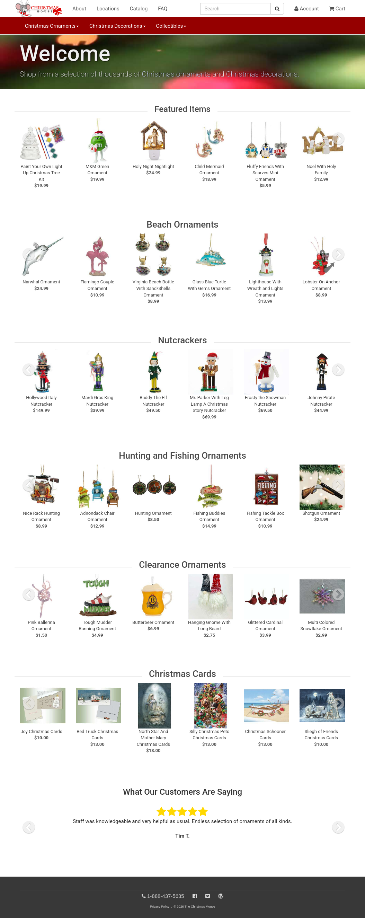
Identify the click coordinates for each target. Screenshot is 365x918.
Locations (108, 9)
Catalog (139, 9)
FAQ (162, 9)
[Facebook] (195, 896)
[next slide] (338, 138)
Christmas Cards (182, 674)
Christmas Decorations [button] (117, 26)
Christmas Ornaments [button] (52, 26)
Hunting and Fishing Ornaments (182, 455)
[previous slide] (29, 138)
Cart (337, 9)
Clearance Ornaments (182, 564)
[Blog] (220, 896)
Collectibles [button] (171, 26)
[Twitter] (207, 896)
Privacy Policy (159, 906)
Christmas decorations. (262, 74)
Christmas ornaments (176, 74)
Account (306, 9)
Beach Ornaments (182, 224)
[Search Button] (277, 9)
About (79, 9)
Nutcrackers (182, 340)
